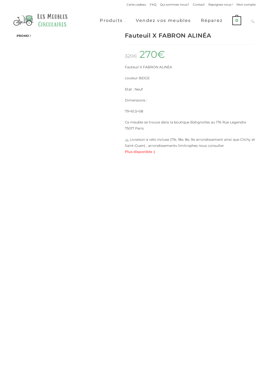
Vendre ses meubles (134, 355)
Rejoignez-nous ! (220, 4)
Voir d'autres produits (134, 335)
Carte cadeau (136, 4)
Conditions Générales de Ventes (232, 376)
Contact (199, 4)
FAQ (153, 4)
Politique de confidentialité (186, 376)
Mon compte (246, 4)
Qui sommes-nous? (174, 4)
